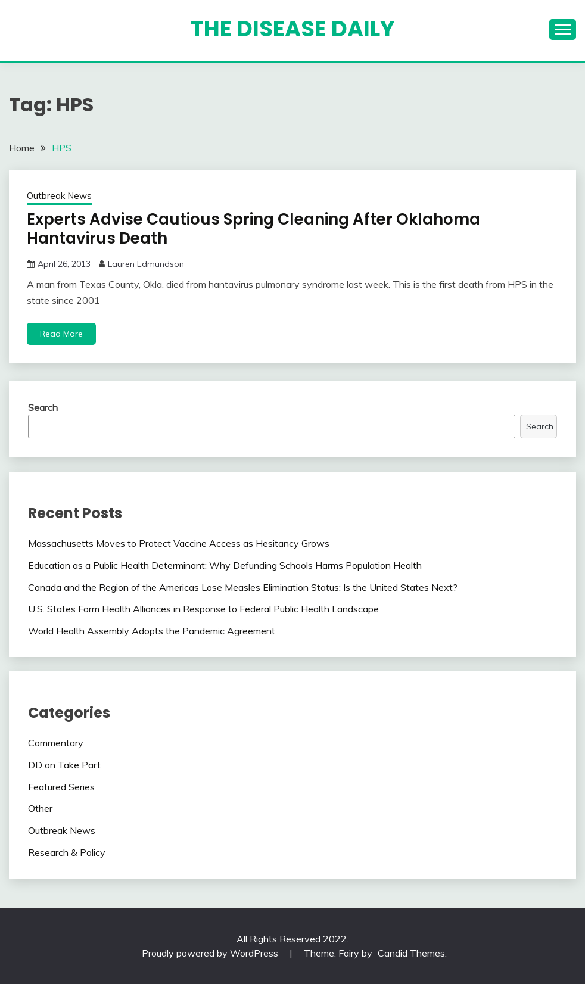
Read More (61, 333)
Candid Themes (411, 953)
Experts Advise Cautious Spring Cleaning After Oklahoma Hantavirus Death (253, 229)
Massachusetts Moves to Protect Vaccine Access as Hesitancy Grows (178, 543)
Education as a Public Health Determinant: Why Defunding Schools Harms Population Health (225, 565)
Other (40, 808)
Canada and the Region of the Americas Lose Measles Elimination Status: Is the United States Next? (243, 587)
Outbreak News (59, 195)
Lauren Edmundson (146, 264)
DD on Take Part (64, 765)
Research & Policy (66, 852)
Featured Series (61, 787)
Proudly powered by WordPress (211, 953)
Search (43, 407)
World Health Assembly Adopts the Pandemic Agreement (151, 631)
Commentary (55, 743)
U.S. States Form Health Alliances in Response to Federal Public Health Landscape (203, 609)
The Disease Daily (293, 28)
